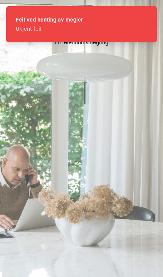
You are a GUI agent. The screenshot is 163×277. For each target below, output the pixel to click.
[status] (81, 24)
